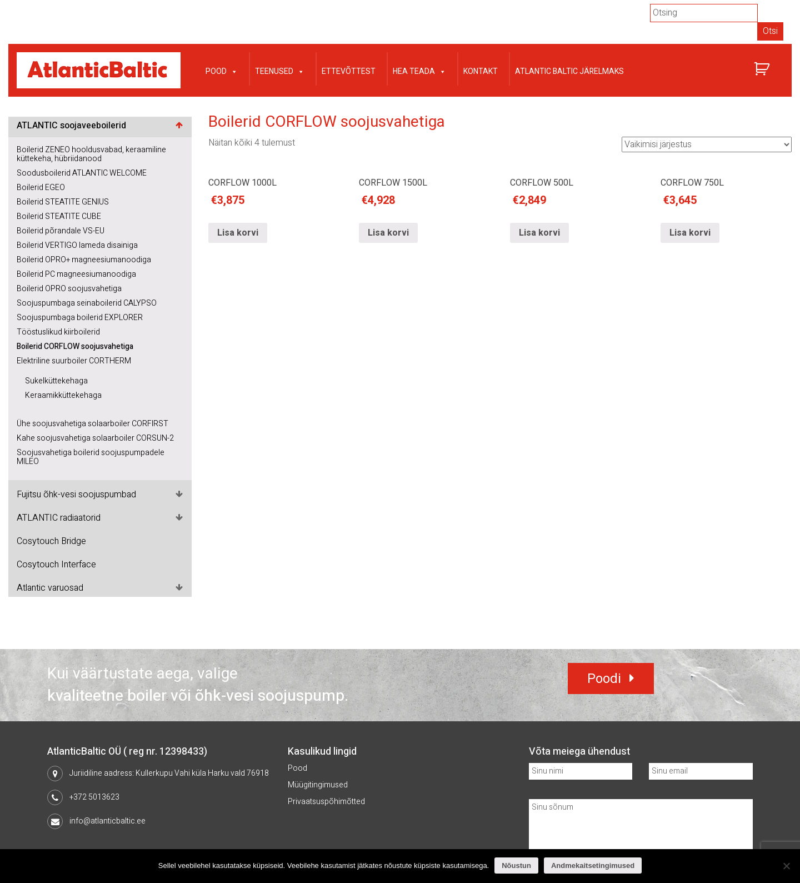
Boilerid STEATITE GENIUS (63, 202)
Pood (222, 70)
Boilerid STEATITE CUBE (59, 216)
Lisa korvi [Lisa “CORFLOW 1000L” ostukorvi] (237, 233)
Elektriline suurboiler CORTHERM (74, 361)
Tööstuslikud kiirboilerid (58, 332)
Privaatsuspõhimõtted (326, 801)
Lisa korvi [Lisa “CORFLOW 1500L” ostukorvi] (388, 233)
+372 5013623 (94, 797)
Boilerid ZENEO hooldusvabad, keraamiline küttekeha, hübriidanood (91, 154)
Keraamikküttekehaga (63, 395)
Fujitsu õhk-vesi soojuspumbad (76, 494)
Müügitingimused (318, 785)
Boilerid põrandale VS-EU (60, 231)
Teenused (279, 70)
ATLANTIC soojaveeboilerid (71, 125)
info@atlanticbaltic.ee (107, 821)
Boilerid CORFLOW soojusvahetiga (75, 346)
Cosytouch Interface (56, 564)
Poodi (604, 679)
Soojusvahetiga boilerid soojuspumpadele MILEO (90, 457)
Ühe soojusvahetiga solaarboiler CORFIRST (92, 424)
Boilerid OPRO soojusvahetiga (69, 289)
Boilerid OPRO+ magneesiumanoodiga (84, 260)
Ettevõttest (349, 71)
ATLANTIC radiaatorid (59, 518)
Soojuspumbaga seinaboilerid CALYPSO (87, 303)
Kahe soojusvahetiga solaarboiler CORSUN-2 (95, 438)
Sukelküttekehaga (56, 381)
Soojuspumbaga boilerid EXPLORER (80, 317)
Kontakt (480, 71)
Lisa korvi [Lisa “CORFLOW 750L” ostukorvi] (690, 233)
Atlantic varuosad (50, 588)
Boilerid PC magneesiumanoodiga (76, 274)
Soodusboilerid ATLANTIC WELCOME (82, 173)
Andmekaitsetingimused (592, 865)
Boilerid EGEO (41, 187)
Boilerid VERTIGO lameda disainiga (77, 245)
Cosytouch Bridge (51, 541)
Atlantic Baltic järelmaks (569, 71)
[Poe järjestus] (707, 144)
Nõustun (516, 865)
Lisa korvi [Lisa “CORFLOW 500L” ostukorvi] (539, 233)
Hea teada (419, 70)
